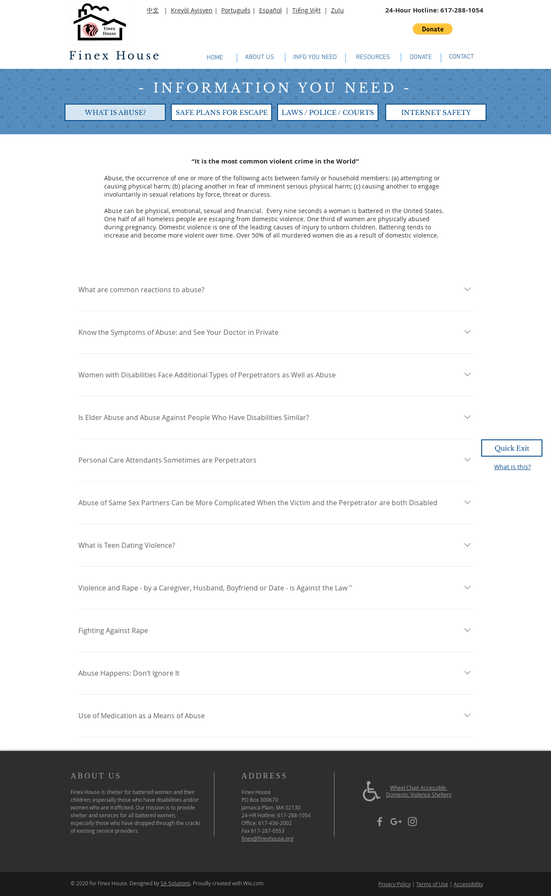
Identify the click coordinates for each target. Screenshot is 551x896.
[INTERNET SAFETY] (435, 112)
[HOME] (214, 57)
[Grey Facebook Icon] (380, 822)
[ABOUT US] (259, 57)
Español (270, 10)
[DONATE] (421, 57)
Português (236, 10)
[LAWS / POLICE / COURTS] (327, 112)
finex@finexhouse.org (267, 838)
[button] (432, 28)
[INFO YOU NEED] (315, 57)
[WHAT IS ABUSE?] (115, 112)
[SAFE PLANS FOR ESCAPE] (221, 112)
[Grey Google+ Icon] (396, 822)
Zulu (337, 10)
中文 (153, 10)
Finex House (115, 55)
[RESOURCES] (372, 57)
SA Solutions (175, 883)
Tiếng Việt (306, 10)
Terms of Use (432, 884)
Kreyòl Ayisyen (192, 10)
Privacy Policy (394, 884)
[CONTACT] (461, 57)
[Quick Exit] (511, 448)
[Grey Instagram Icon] (412, 822)
